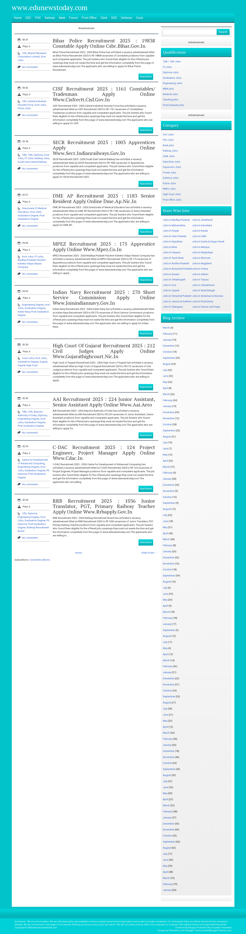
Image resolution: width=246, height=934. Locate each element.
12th (24, 53)
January (167, 339)
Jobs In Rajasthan (172, 241)
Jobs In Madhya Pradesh (176, 219)
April (165, 388)
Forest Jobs (169, 172)
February (167, 333)
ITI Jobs (29, 158)
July (165, 370)
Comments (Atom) (40, 559)
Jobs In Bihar (170, 247)
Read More (146, 76)
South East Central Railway (32, 161)
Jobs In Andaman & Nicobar (207, 295)
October (167, 351)
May (165, 382)
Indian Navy (24, 311)
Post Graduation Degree (31, 425)
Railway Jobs (41, 158)
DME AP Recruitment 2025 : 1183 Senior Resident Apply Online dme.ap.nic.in (104, 198)
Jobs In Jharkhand (202, 219)
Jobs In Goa (169, 285)
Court (139, 18)
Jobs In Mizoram (201, 257)
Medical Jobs (170, 94)
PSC (38, 18)
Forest (73, 18)
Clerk (103, 18)
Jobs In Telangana (173, 306)
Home (18, 18)
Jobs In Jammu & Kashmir (177, 301)
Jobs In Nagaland (202, 263)
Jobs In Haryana (172, 252)
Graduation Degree (28, 215)
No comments (30, 67)
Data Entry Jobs (171, 161)
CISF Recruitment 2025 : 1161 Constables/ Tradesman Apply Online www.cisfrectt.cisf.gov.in (104, 94)
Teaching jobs (170, 99)
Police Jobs (24, 108)
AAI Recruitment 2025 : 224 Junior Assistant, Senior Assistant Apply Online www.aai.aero (104, 402)
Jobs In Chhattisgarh (174, 279)
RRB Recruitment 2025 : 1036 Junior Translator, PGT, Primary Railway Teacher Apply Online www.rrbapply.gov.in (104, 506)
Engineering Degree (32, 304)
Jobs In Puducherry (202, 301)
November (168, 418)
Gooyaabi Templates (221, 927)
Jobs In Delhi (199, 236)
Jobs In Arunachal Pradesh (177, 268)
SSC (28, 18)
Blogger (192, 927)
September (169, 357)
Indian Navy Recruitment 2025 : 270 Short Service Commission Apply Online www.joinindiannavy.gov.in (104, 297)
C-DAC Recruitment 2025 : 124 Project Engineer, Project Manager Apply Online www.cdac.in (104, 452)
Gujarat (43, 361)
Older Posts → (149, 552)
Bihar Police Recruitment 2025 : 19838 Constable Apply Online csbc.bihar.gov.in (104, 43)
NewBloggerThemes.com (218, 930)
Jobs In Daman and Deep (206, 306)
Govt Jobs (40, 104)
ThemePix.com (176, 930)
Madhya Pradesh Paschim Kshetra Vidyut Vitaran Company (32, 263)
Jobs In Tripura (200, 279)
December (168, 345)
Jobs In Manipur (201, 247)
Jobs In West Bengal (203, 290)
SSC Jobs (168, 134)
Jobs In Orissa (200, 268)
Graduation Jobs (172, 77)
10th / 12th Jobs (172, 61)
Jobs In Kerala (200, 230)
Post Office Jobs (172, 199)
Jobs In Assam (171, 274)
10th (24, 154)
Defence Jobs (170, 177)
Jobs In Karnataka (202, 225)
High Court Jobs (172, 194)
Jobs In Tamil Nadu (173, 257)
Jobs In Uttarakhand (203, 285)
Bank (62, 18)
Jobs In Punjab (171, 230)
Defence (126, 18)
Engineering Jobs (172, 83)
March (166, 327)
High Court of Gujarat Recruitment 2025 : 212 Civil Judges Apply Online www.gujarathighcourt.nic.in (104, 350)
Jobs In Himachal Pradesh (177, 295)
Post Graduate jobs (173, 105)
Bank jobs (168, 145)
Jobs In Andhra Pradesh (176, 263)
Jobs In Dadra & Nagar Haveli (208, 241)
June (165, 376)
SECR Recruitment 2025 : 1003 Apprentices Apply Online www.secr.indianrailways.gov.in (104, 147)
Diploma (38, 154)
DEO (114, 18)
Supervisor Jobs (172, 167)
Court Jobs (28, 358)
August (167, 364)
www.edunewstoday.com (50, 7)
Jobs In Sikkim (200, 274)
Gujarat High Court (28, 365)
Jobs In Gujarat (171, 290)
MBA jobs (168, 88)
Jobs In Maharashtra (174, 225)
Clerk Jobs (169, 156)
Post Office (89, 18)
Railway (50, 18)
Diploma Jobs (170, 72)
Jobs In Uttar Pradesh (174, 236)
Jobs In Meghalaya (202, 252)
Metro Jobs (169, 188)
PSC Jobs (168, 139)
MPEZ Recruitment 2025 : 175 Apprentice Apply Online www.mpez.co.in (104, 246)
